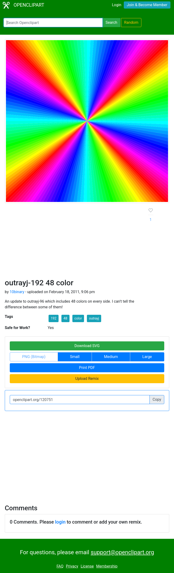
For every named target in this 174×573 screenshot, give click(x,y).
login (60, 522)
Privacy (72, 566)
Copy (157, 399)
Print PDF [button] (87, 367)
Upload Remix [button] (87, 378)
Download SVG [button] (87, 346)
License (87, 566)
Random (131, 22)
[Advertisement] (73, 242)
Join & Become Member (147, 5)
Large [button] (147, 356)
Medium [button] (111, 356)
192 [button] (53, 318)
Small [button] (75, 356)
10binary (17, 292)
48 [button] (65, 318)
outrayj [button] (94, 318)
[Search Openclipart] (53, 22)
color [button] (78, 318)
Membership (106, 566)
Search (111, 22)
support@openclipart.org (122, 552)
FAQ (60, 566)
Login (116, 5)
